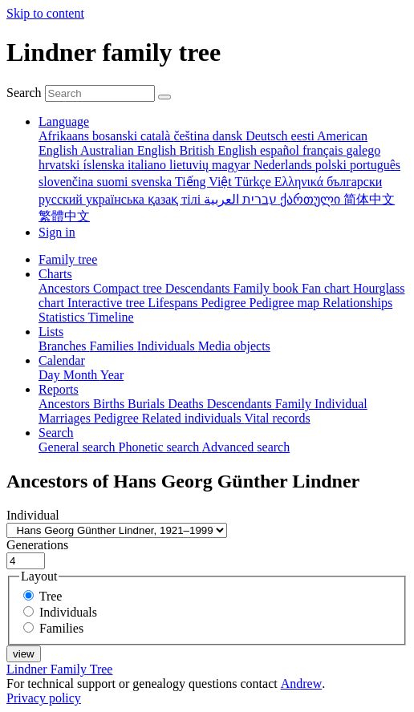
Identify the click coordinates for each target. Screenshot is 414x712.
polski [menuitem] (332, 165)
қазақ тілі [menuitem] (176, 199)
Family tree (68, 259)
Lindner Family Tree (59, 669)
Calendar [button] (62, 360)
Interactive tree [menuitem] (107, 302)
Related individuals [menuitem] (193, 418)
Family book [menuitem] (267, 288)
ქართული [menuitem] (311, 199)
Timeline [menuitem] (111, 317)
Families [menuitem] (113, 346)
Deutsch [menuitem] (268, 136)
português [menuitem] (375, 165)
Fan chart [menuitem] (327, 288)
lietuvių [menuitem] (190, 165)
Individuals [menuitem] (167, 346)
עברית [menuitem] (258, 199)
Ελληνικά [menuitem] (300, 181)
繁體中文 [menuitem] (64, 216)
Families (61, 628)
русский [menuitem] (62, 199)
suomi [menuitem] (113, 181)
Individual (32, 515)
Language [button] (64, 121)
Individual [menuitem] (341, 404)
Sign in (57, 232)
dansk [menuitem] (229, 136)
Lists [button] (51, 331)
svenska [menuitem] (153, 181)
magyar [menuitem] (233, 165)
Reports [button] (59, 389)
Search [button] (56, 432)
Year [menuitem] (112, 375)
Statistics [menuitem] (63, 317)
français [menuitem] (324, 150)
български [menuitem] (354, 181)
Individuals (68, 612)
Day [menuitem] (51, 375)
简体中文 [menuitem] (369, 199)
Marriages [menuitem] (66, 418)
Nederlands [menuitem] (284, 165)
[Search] (164, 97)
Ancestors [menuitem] (66, 288)
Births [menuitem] (110, 404)
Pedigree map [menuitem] (286, 302)
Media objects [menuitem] (234, 346)
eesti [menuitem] (304, 136)
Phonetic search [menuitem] (160, 447)
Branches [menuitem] (64, 346)
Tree (51, 596)
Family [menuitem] (295, 404)
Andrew (302, 683)
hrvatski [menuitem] (61, 165)
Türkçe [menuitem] (254, 181)
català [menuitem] (156, 136)
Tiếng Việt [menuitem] (205, 181)
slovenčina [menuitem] (67, 181)
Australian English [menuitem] (130, 150)
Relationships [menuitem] (357, 302)
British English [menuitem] (220, 150)
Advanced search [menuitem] (245, 447)
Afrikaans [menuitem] (65, 136)
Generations (37, 545)
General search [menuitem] (79, 447)
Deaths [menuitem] (187, 404)
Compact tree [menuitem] (129, 288)
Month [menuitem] (81, 375)
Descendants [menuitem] (199, 288)
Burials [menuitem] (148, 404)
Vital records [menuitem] (277, 418)
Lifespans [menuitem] (174, 302)
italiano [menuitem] (148, 165)
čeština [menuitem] (192, 136)
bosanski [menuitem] (116, 136)
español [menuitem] (281, 150)
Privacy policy (43, 698)
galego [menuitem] (364, 150)
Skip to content (45, 13)
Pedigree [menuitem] (225, 302)
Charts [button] (55, 274)
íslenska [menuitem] (105, 165)
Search (24, 92)
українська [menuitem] (117, 199)
